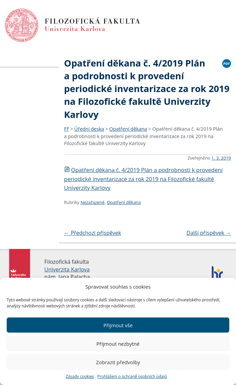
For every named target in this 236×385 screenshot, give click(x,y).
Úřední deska (89, 129)
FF (66, 129)
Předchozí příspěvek (92, 233)
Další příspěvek (208, 233)
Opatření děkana (128, 129)
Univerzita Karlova (67, 269)
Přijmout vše (117, 325)
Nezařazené (92, 202)
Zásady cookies (80, 376)
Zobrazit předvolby (118, 362)
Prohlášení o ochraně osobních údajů (132, 376)
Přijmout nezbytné (118, 343)
